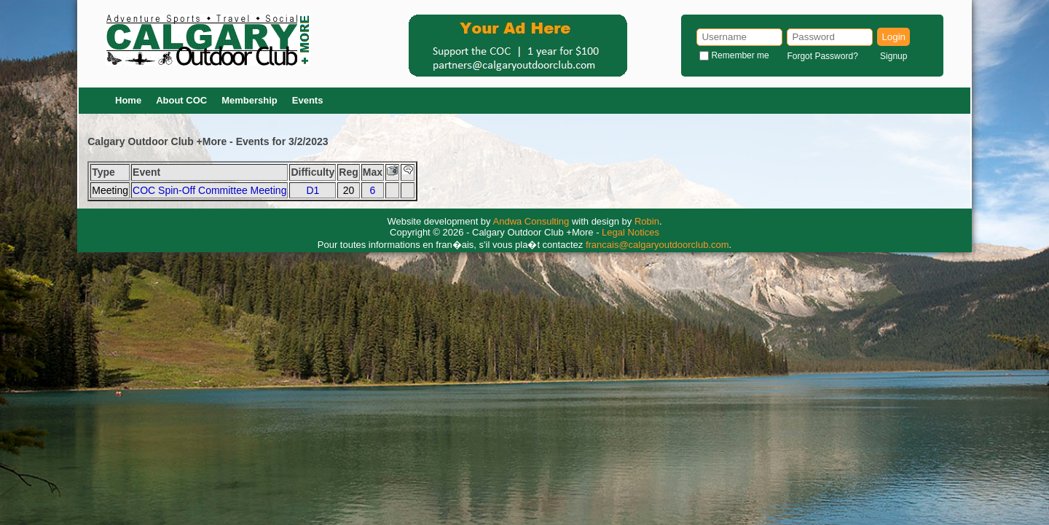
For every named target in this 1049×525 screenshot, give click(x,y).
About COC (181, 100)
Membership (249, 100)
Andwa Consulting (531, 221)
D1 (312, 190)
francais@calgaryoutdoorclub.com (657, 244)
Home (128, 100)
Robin (646, 221)
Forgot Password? (822, 56)
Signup (893, 56)
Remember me (740, 55)
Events (307, 100)
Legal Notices (630, 232)
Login (893, 36)
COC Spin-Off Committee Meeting (209, 190)
